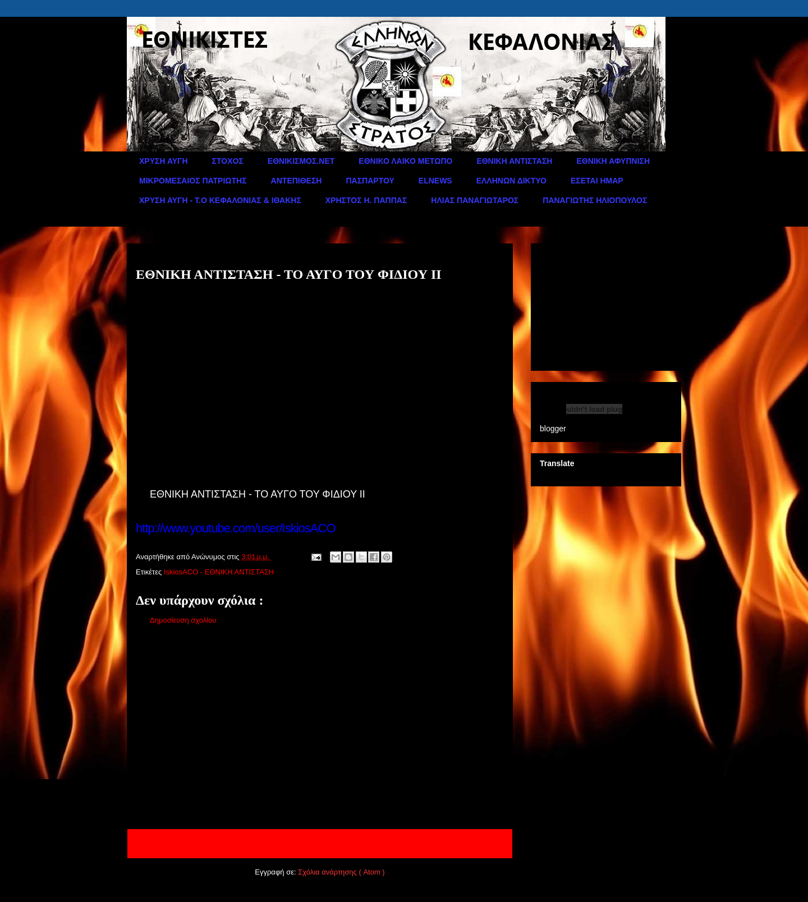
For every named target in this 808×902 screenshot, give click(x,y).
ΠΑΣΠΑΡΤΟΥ (370, 180)
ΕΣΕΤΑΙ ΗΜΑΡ (597, 180)
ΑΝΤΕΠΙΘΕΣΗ (296, 180)
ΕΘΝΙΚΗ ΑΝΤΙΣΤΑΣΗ (514, 161)
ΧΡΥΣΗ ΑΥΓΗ (163, 161)
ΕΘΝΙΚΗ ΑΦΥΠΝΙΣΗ (613, 161)
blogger (553, 428)
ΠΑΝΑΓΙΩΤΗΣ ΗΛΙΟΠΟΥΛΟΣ (595, 200)
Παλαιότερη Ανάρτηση (461, 843)
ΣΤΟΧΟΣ (228, 161)
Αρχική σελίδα (313, 843)
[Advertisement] (320, 729)
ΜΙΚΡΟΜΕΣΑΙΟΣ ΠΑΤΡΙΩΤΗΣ (193, 180)
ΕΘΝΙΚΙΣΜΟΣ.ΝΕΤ (301, 161)
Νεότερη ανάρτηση (172, 843)
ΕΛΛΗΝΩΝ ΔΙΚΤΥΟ (511, 180)
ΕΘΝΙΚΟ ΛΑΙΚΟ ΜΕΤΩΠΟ (405, 161)
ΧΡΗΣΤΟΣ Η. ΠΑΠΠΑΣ (366, 200)
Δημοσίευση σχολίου (183, 620)
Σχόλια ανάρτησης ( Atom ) (341, 872)
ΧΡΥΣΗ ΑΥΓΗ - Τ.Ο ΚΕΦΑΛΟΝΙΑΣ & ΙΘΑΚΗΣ (220, 200)
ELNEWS (435, 180)
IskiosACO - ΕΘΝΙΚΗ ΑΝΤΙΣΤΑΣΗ (219, 572)
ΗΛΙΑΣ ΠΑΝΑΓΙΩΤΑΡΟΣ (474, 200)
